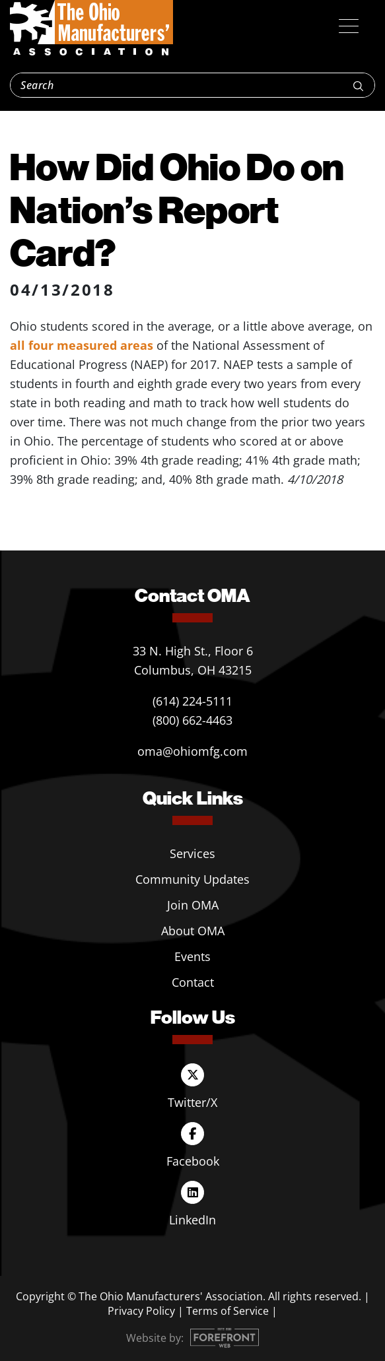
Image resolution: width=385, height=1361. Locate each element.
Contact (193, 982)
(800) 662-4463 (192, 720)
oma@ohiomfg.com (192, 751)
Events (192, 956)
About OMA (193, 931)
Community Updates (192, 879)
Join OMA (193, 905)
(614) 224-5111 (192, 701)
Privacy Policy (141, 1311)
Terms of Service (227, 1311)
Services (192, 853)
